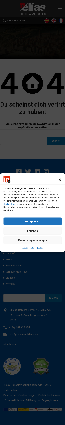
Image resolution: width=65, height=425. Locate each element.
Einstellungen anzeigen (32, 240)
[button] (60, 179)
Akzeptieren (32, 221)
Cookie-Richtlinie (11, 204)
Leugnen (32, 230)
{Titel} (25, 248)
